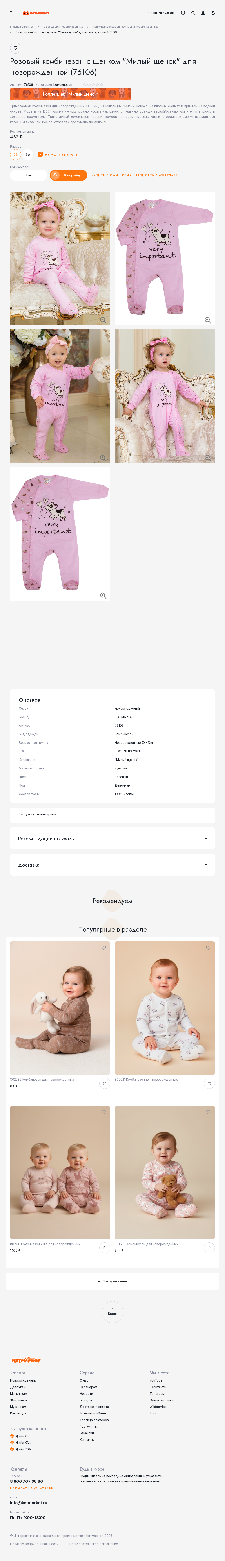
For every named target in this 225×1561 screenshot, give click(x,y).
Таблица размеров (94, 1420)
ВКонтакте (158, 1387)
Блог (153, 1413)
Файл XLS (23, 1436)
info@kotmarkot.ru (28, 1502)
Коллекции (18, 1413)
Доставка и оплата (94, 1407)
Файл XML (23, 1443)
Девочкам (18, 1387)
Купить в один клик (111, 175)
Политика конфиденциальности (34, 1544)
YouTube (156, 1380)
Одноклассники (161, 1400)
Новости (86, 1393)
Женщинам (18, 1400)
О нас (84, 1380)
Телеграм (157, 1393)
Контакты (87, 1439)
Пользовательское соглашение (93, 1544)
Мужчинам (18, 1407)
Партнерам (88, 1387)
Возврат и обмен (93, 1413)
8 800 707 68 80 (161, 13)
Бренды (86, 1400)
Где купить (88, 1426)
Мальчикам (18, 1393)
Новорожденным (23, 1380)
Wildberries (158, 1407)
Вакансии (87, 1433)
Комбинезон (62, 84)
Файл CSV (23, 1449)
